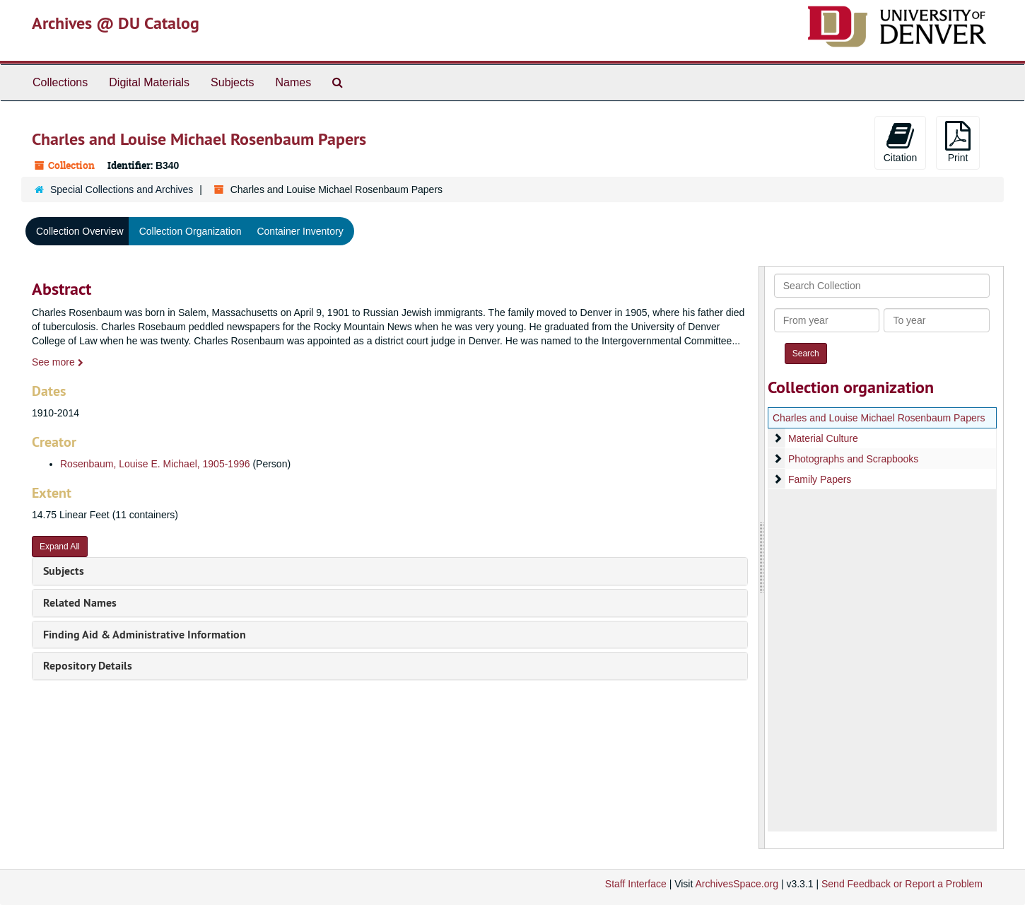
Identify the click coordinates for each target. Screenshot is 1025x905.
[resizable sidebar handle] (762, 557)
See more (57, 362)
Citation (900, 142)
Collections (60, 82)
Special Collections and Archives (121, 189)
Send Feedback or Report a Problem (902, 883)
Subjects (232, 82)
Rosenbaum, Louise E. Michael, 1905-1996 (155, 463)
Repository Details (87, 665)
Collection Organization (190, 231)
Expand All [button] (60, 546)
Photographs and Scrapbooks (852, 459)
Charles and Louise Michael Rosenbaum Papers (879, 418)
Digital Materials (149, 82)
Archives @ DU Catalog (115, 23)
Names (293, 82)
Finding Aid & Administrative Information (144, 634)
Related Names (80, 602)
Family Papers (818, 479)
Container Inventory (300, 231)
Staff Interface (636, 883)
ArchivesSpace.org (736, 883)
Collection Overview (80, 231)
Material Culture (822, 438)
